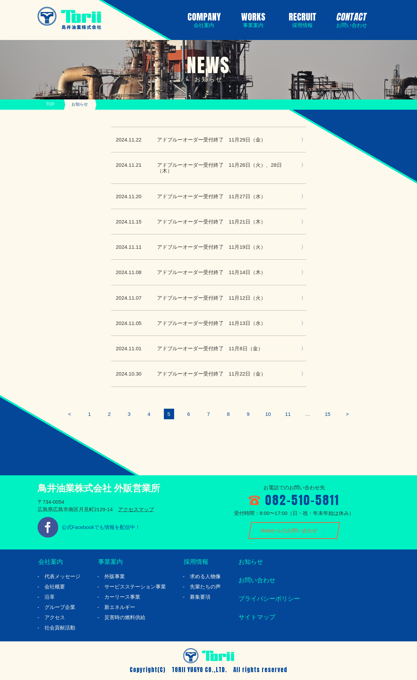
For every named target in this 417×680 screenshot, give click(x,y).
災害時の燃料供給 (124, 617)
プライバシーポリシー (268, 599)
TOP (50, 104)
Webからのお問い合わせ (289, 530)
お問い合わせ (256, 580)
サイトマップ (256, 617)
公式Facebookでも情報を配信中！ (101, 527)
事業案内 (109, 562)
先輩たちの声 (205, 586)
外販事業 (114, 576)
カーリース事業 (122, 597)
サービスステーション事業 (135, 586)
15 (327, 414)
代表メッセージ (62, 576)
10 (268, 414)
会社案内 (50, 562)
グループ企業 (59, 607)
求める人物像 (205, 576)
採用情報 (195, 562)
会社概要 (54, 586)
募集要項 (200, 597)
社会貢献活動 (59, 627)
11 (288, 414)
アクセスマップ (136, 509)
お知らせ (250, 562)
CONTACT (350, 19)
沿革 (49, 597)
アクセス (54, 617)
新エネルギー (119, 607)
